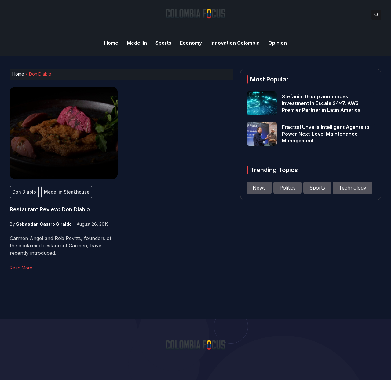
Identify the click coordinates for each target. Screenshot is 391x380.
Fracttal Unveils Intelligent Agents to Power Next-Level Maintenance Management (325, 134)
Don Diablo (24, 191)
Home (18, 74)
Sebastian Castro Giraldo (44, 224)
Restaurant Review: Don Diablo (50, 209)
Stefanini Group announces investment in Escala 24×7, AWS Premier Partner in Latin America (321, 103)
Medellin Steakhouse (67, 191)
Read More (21, 267)
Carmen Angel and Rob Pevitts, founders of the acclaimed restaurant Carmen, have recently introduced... (60, 245)
